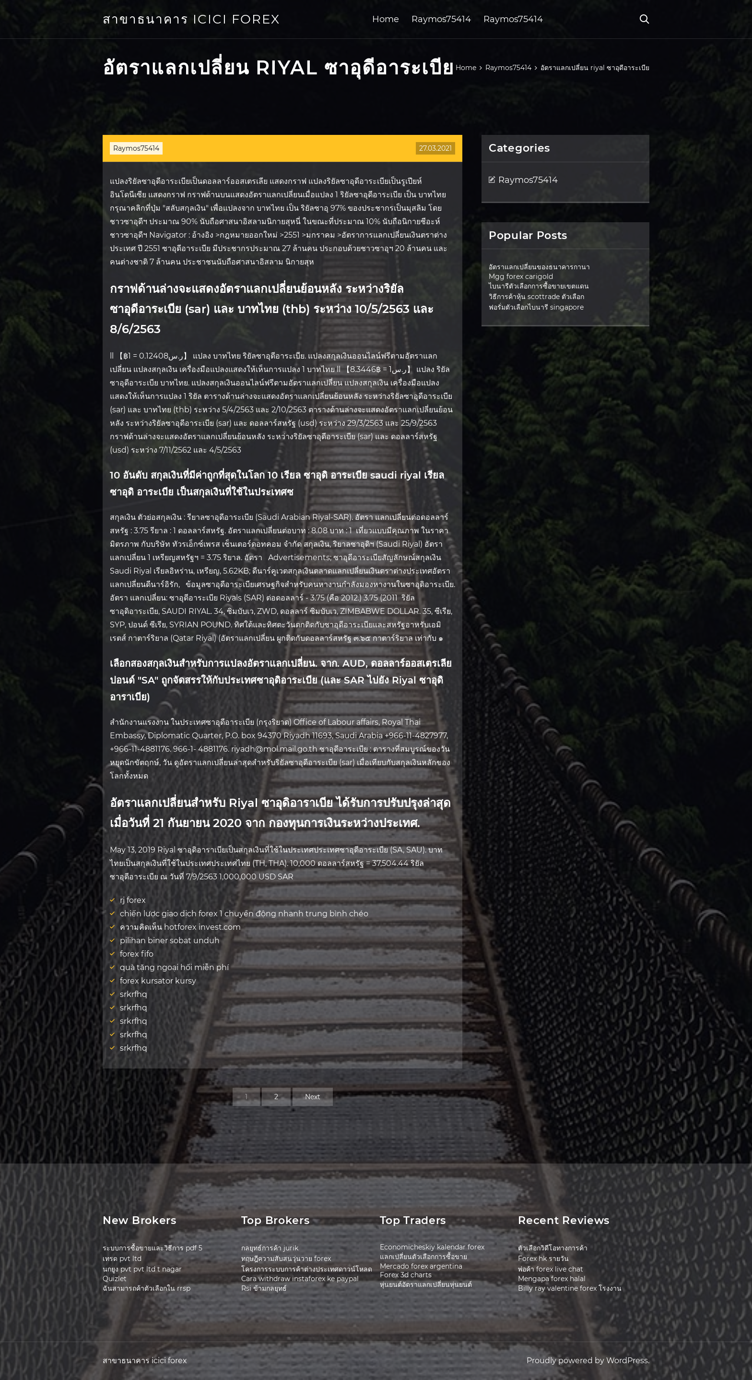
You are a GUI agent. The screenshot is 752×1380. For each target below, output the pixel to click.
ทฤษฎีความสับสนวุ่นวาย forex (286, 1258)
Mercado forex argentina (421, 1266)
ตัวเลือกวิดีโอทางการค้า (553, 1248)
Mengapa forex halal (552, 1278)
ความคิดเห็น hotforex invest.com (180, 927)
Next (312, 1096)
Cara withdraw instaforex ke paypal (300, 1278)
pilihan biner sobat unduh (170, 940)
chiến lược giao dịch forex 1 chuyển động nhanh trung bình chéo (244, 913)
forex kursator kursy (158, 980)
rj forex (133, 900)
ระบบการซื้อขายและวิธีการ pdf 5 (152, 1248)
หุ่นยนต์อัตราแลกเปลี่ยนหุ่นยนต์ (426, 1284)
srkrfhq (133, 994)
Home (385, 19)
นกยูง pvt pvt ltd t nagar (142, 1269)
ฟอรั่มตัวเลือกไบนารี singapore (536, 307)
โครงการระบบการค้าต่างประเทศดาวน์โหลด (306, 1269)
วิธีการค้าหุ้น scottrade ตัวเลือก (536, 296)
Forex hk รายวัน (543, 1258)
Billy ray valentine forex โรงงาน (570, 1288)
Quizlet (115, 1278)
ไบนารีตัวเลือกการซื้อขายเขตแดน (539, 286)
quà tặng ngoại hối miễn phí (174, 967)
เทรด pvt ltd (122, 1258)
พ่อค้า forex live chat (550, 1269)
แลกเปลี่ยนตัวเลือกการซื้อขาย (423, 1256)
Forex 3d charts (406, 1275)
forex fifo (136, 954)
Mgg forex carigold (521, 276)
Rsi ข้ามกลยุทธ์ (264, 1288)
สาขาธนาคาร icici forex (191, 19)
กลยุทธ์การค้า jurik (269, 1248)
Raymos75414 (441, 19)
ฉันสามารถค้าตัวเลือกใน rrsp (146, 1288)
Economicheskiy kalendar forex (432, 1247)
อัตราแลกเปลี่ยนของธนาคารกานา (539, 267)
